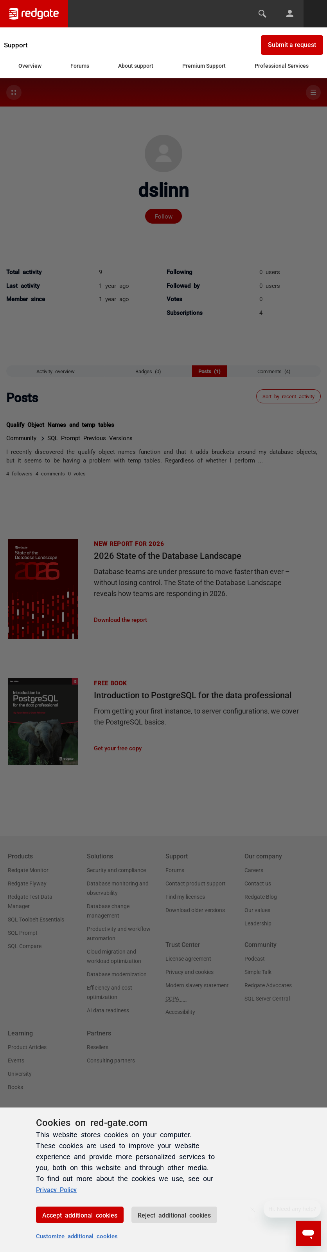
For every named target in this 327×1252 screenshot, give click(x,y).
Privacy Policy (59, 1188)
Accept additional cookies (79, 1215)
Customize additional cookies (77, 1236)
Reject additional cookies (174, 1215)
